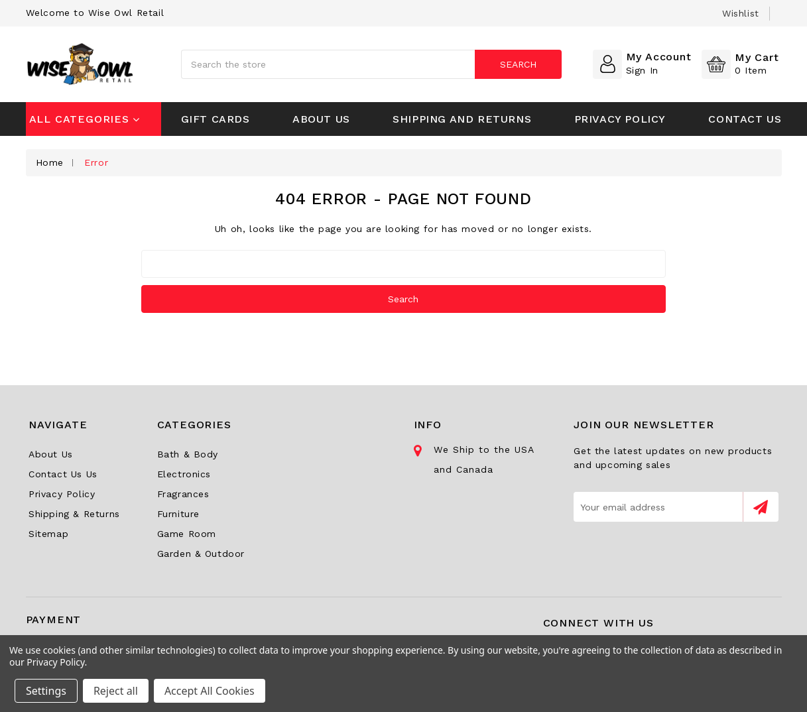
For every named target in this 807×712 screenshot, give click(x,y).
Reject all (115, 690)
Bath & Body (188, 454)
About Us (321, 119)
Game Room (186, 533)
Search (517, 64)
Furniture (178, 513)
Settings (46, 690)
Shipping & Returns (74, 513)
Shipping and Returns (462, 119)
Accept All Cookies (209, 690)
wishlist (740, 13)
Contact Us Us (63, 474)
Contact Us (744, 119)
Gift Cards (215, 119)
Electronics (184, 474)
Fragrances (183, 494)
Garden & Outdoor (201, 553)
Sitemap (48, 533)
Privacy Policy (620, 119)
